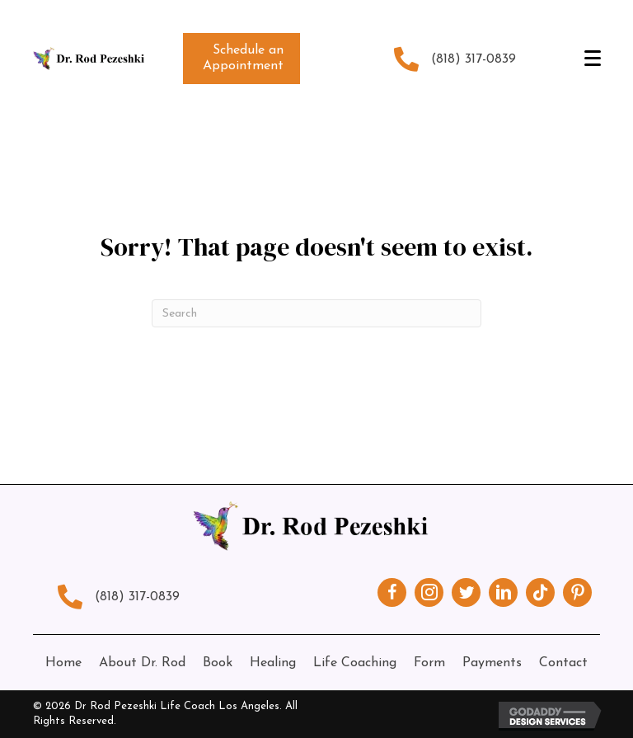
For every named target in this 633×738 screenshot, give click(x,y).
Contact (563, 663)
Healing (273, 663)
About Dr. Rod (142, 663)
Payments (492, 663)
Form (429, 663)
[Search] (316, 313)
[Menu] (592, 59)
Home (63, 663)
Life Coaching (354, 663)
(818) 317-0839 (473, 59)
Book (217, 663)
